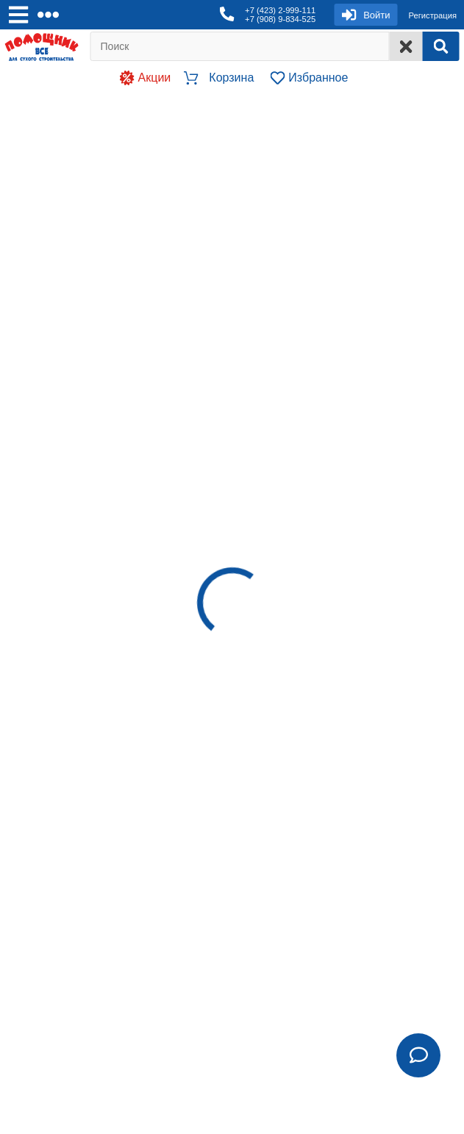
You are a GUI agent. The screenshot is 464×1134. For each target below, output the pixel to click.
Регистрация (433, 15)
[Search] (440, 46)
